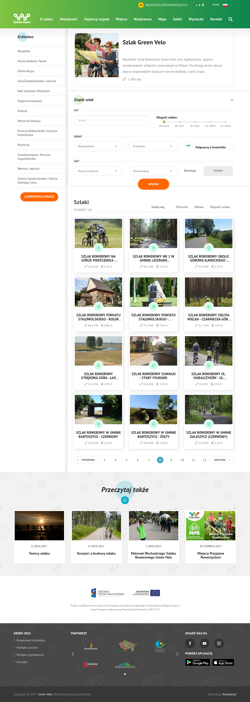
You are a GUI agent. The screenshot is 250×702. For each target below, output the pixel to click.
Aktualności (69, 19)
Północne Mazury (29, 121)
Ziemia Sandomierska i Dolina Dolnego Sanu (37, 180)
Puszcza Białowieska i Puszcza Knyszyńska (37, 133)
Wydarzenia (143, 19)
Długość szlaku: (167, 118)
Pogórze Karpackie (30, 101)
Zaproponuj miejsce (39, 197)
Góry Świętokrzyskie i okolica (37, 81)
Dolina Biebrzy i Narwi (32, 61)
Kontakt (216, 19)
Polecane (182, 207)
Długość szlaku (220, 207)
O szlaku (46, 19)
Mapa (162, 19)
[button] (227, 5)
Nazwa (199, 207)
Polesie (22, 111)
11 (193, 460)
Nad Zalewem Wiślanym (34, 91)
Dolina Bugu (26, 71)
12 (204, 460)
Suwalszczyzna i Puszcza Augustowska (34, 156)
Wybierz (218, 171)
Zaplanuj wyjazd (96, 19)
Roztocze (23, 145)
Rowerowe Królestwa (31, 640)
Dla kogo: (190, 170)
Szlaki (177, 19)
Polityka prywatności (30, 655)
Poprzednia (88, 460)
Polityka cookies (27, 647)
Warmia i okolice (28, 168)
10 (182, 460)
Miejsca (121, 19)
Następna (219, 460)
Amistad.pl (229, 694)
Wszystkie (24, 51)
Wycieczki (196, 19)
